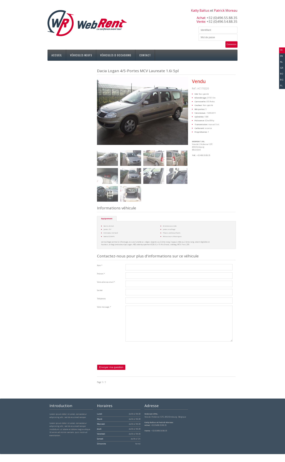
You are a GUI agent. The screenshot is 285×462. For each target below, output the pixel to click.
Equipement (106, 218)
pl (281, 85)
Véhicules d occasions (115, 55)
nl (281, 61)
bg (281, 79)
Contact (145, 55)
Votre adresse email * (106, 282)
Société (100, 290)
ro (281, 73)
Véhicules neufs (81, 55)
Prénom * (101, 274)
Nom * (99, 265)
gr (281, 67)
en (281, 55)
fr (281, 49)
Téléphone (101, 299)
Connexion (231, 44)
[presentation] (127, 357)
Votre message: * (104, 307)
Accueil (56, 55)
